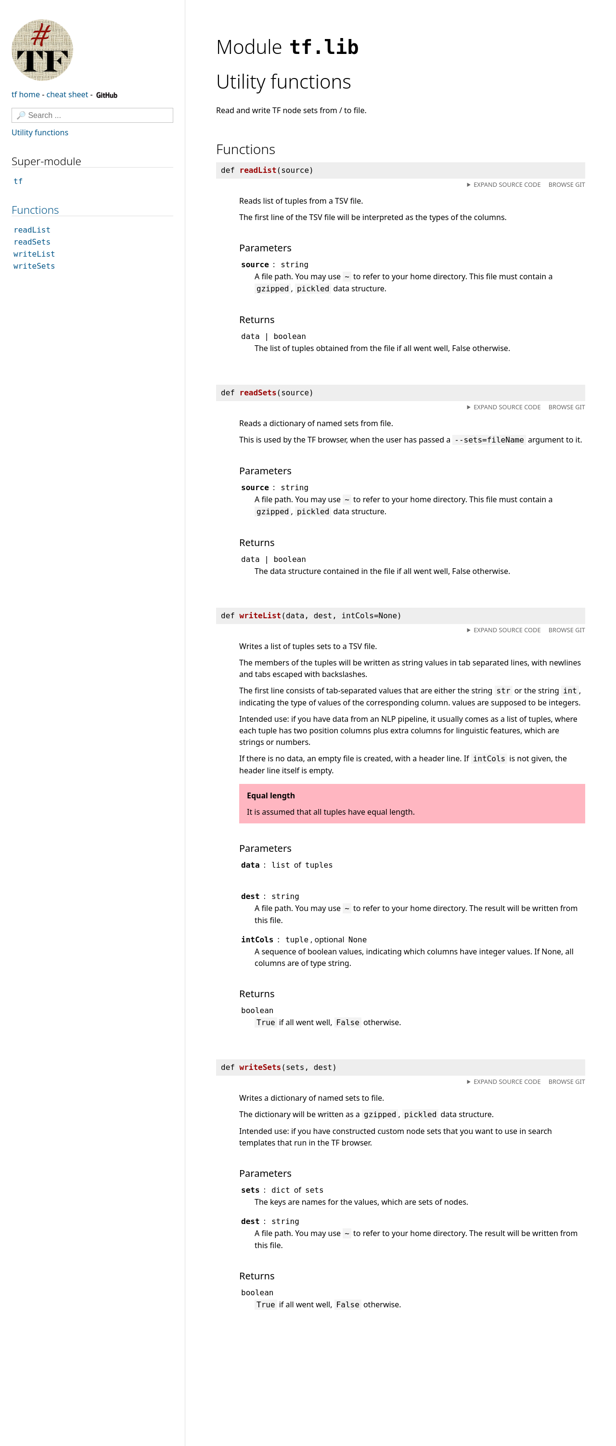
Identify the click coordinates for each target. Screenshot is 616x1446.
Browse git (567, 184)
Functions (35, 209)
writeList (34, 254)
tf (18, 181)
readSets (32, 242)
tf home (26, 94)
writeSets (34, 266)
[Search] (92, 115)
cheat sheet (67, 94)
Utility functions (40, 132)
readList (32, 229)
